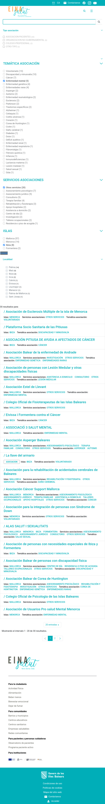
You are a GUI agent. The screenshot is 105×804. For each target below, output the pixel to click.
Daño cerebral (46, 482)
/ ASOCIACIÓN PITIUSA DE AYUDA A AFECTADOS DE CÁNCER (49, 340)
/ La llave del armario (19, 455)
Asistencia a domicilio (60, 377)
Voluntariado (12, 319)
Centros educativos (17, 720)
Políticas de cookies (52, 788)
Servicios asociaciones (53, 179)
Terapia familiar (43, 497)
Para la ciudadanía (17, 684)
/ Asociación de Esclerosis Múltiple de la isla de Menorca (45, 312)
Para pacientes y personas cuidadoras (27, 738)
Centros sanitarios (17, 724)
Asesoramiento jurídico (18, 497)
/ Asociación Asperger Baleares (27, 440)
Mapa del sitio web (52, 792)
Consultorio (82, 377)
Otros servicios (55, 317)
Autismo (92, 448)
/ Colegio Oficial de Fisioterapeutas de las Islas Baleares (45, 402)
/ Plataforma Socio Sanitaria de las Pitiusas (35, 327)
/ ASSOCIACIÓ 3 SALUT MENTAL (28, 427)
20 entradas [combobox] (53, 624)
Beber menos (14, 697)
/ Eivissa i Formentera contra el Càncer (32, 415)
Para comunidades (17, 711)
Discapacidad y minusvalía (53, 332)
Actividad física (15, 688)
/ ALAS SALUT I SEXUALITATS (26, 526)
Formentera (50, 531)
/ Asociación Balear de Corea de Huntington (36, 579)
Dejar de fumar (15, 706)
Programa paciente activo (20, 747)
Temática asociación (53, 63)
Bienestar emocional (18, 701)
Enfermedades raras (55, 360)
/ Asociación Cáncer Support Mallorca (31, 489)
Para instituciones (17, 753)
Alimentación (14, 693)
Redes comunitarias (18, 733)
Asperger (79, 448)
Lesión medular (47, 379)
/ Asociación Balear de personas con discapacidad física (45, 561)
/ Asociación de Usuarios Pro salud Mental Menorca (42, 609)
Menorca (14, 317)
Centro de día (55, 566)
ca (58, 2)
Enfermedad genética (27, 360)
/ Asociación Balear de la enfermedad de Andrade (40, 352)
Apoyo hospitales (33, 500)
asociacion (11, 462)
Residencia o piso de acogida (81, 566)
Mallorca (15, 357)
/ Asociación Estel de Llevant (25, 387)
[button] (52, 30)
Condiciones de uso (52, 783)
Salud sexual (23, 537)
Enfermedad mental (15, 395)
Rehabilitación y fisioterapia (64, 479)
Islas (53, 230)
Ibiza (12, 332)
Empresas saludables (18, 729)
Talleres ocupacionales (18, 568)
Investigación (55, 357)
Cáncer (42, 345)
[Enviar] (99, 22)
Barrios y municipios (18, 715)
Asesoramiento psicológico (63, 445)
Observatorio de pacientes (21, 743)
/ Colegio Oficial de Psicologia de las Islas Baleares (41, 596)
